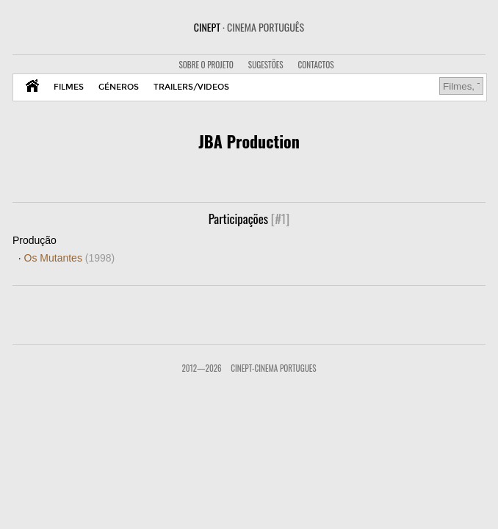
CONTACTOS (316, 65)
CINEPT (249, 27)
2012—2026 (201, 368)
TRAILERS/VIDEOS (191, 87)
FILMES (69, 87)
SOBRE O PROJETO (205, 65)
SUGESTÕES (266, 65)
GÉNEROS (118, 87)
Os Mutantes (69, 258)
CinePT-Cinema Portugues (273, 368)
